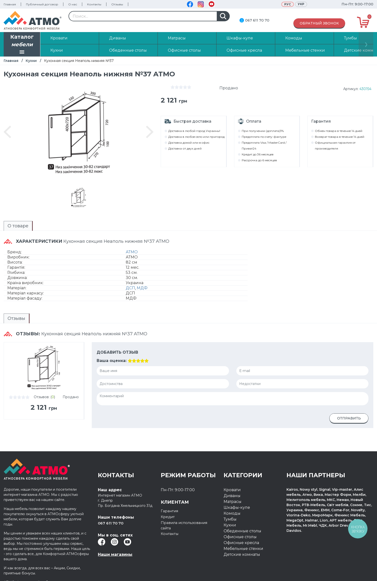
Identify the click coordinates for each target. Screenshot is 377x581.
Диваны (232, 483)
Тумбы (230, 507)
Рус (287, 4)
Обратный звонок (319, 23)
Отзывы (117, 4)
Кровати (232, 477)
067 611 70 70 (257, 20)
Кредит (168, 504)
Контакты (94, 4)
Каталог (22, 45)
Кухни (31, 60)
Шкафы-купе (237, 495)
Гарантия (170, 498)
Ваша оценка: (111, 348)
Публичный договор (42, 4)
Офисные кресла (241, 530)
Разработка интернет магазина (316, 573)
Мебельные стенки (243, 536)
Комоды (232, 501)
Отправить (349, 406)
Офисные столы (240, 524)
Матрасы (232, 489)
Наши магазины (115, 542)
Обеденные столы (242, 518)
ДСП (130, 282)
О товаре (9, 224)
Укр (301, 4)
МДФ (142, 282)
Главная (10, 4)
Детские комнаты (242, 542)
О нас (72, 4)
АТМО (132, 246)
